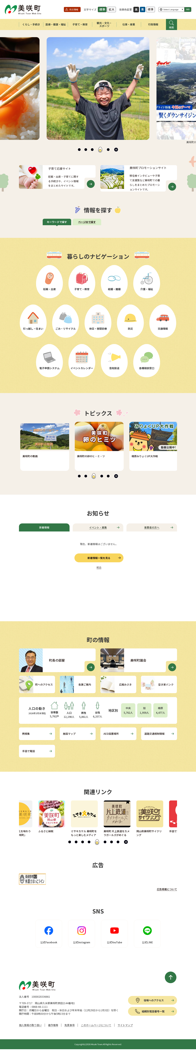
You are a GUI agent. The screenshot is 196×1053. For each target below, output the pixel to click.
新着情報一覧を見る (99, 558)
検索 (171, 27)
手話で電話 (28, 751)
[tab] (79, 149)
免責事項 (69, 1025)
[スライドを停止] (116, 149)
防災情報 (73, 9)
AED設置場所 (111, 734)
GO (188, 9)
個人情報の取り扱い (30, 1025)
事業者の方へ (151, 527)
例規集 (26, 734)
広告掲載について (167, 889)
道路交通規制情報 (154, 734)
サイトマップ (125, 1025)
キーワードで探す (57, 222)
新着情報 (44, 527)
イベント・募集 (98, 527)
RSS (99, 567)
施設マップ (69, 734)
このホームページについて (96, 1025)
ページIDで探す (87, 222)
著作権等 (53, 1025)
